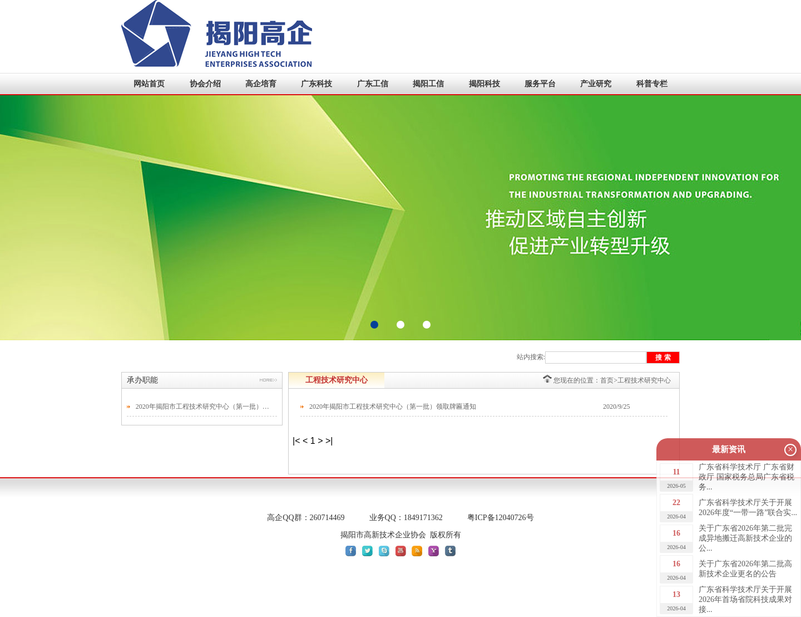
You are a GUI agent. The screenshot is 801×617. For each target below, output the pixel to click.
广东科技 (316, 84)
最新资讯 (728, 449)
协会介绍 (205, 84)
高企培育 (260, 84)
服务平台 (540, 84)
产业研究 (595, 84)
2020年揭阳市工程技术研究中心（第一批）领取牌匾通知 (203, 406)
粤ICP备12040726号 (500, 517)
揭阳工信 (428, 84)
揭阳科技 (484, 84)
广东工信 (372, 84)
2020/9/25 (616, 406)
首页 (607, 380)
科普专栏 (652, 84)
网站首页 (149, 84)
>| (329, 440)
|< (296, 440)
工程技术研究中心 (644, 380)
